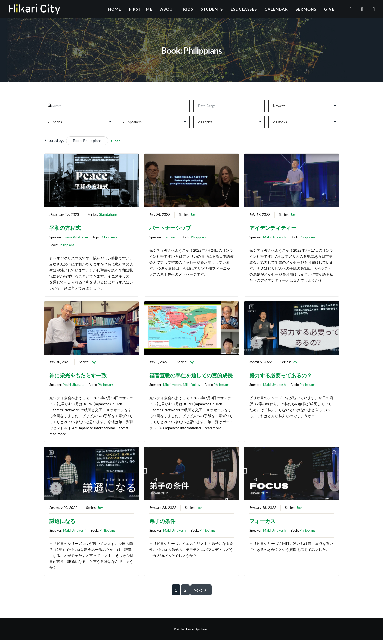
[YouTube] (347, 9)
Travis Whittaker (75, 237)
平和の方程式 (65, 228)
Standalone (108, 214)
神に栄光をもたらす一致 (78, 375)
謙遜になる (62, 521)
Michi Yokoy (172, 385)
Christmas (109, 237)
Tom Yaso (170, 237)
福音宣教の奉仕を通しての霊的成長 (191, 375)
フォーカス (262, 521)
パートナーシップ (170, 228)
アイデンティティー (272, 228)
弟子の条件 (162, 521)
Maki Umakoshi (274, 237)
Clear (115, 141)
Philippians (66, 245)
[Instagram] (370, 9)
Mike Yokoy (191, 385)
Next (201, 590)
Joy (193, 214)
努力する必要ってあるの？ (280, 375)
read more (57, 434)
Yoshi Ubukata (73, 385)
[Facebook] (359, 9)
